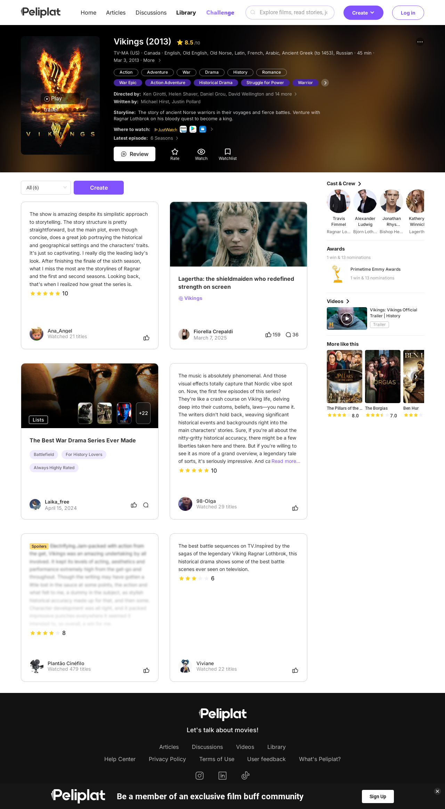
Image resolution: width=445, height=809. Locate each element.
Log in (408, 13)
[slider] (45, 293)
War (187, 72)
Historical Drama (216, 82)
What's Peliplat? (320, 759)
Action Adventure (168, 82)
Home (88, 12)
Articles (116, 12)
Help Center (120, 759)
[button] (420, 42)
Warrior (305, 82)
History (240, 72)
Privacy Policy (167, 759)
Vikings (190, 298)
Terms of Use (216, 759)
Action (126, 72)
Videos (245, 747)
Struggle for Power (265, 82)
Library (186, 12)
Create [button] (363, 13)
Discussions (151, 12)
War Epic (128, 82)
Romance (271, 72)
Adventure (157, 72)
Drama (212, 72)
